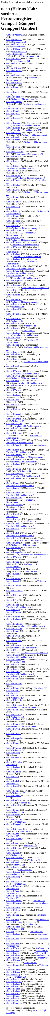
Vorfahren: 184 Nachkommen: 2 (25, 726)
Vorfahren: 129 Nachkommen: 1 (20, 657)
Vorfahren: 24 (30, 326)
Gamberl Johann (13, 354)
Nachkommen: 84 (19, 42)
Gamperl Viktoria (14, 981)
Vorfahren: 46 (17, 321)
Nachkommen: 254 (30, 56)
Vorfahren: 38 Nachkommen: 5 (26, 335)
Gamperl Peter (12, 538)
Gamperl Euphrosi (14, 886)
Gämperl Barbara (14, 156)
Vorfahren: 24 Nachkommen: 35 (20, 273)
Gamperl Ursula (13, 376)
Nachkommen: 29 (19, 51)
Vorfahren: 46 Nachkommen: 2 (35, 287)
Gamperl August (13, 328)
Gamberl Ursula (13, 519)
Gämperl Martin (13, 221)
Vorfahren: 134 (12, 888)
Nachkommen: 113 (20, 47)
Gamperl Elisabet (14, 49)
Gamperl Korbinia (14, 590)
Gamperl (10, 931)
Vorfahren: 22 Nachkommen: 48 (31, 178)
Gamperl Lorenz (13, 59)
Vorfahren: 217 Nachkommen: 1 (34, 652)
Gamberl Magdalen (14, 552)
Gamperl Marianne (14, 1003)
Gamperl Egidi (13, 166)
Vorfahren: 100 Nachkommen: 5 (20, 485)
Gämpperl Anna (13, 63)
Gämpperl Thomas (14, 44)
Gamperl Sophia (13, 795)
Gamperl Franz (13, 271)
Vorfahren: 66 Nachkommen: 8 (30, 383)
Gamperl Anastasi (14, 285)
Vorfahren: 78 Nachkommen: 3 (19, 442)
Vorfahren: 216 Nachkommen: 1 (20, 674)
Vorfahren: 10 (39, 900)
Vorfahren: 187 (24, 803)
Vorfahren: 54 (25, 471)
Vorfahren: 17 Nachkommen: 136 (20, 168)
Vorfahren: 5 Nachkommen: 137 (27, 130)
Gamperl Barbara (14, 39)
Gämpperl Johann (14, 70)
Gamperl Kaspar (13, 660)
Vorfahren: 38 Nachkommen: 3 (25, 462)
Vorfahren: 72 (34, 860)
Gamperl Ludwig (14, 772)
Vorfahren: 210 (42, 948)
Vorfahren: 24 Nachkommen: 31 (25, 240)
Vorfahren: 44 (12, 693)
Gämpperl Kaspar (14, 68)
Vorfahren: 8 (11, 764)
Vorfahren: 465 (32, 924)
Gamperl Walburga (14, 35)
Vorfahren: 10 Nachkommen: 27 (26, 125)
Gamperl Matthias (14, 82)
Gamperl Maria (13, 87)
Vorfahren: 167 (25, 831)
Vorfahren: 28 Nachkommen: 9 (26, 278)
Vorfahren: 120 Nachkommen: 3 (20, 535)
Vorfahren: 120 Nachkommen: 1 (26, 476)
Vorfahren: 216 (18, 750)
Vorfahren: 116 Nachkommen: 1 (25, 545)
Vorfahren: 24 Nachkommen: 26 (25, 302)
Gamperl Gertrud (14, 419)
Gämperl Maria (13, 109)
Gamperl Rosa (12, 776)
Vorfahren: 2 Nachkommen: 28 (24, 99)
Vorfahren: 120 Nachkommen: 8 (20, 495)
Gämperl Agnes (13, 338)
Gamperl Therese (14, 242)
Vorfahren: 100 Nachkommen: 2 (27, 426)
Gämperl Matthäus (14, 202)
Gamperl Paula (13, 958)
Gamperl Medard (14, 299)
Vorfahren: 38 (18, 421)
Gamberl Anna (12, 400)
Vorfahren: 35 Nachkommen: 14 (26, 228)
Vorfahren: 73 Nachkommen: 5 (19, 452)
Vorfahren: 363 (40, 688)
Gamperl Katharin (14, 54)
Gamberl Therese (14, 390)
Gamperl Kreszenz (14, 230)
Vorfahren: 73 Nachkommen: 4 (24, 378)
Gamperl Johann (13, 175)
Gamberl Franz (13, 345)
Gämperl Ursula (13, 132)
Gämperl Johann (13, 128)
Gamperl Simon (13, 970)
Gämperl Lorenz (13, 190)
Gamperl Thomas (14, 180)
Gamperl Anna (12, 92)
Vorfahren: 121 (18, 865)
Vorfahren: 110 (17, 717)
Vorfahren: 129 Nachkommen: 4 (31, 626)
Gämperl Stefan (13, 97)
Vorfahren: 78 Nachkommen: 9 (25, 373)
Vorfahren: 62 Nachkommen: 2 (25, 648)
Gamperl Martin (13, 318)
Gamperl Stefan (13, 185)
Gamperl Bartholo (14, 497)
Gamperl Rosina (13, 714)
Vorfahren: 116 (30, 521)
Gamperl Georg (13, 206)
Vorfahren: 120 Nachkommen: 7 (20, 526)
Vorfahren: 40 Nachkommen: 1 (31, 540)
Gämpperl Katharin (14, 152)
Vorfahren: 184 (17, 812)
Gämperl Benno (13, 140)
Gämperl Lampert (14, 101)
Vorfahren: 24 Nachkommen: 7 (25, 245)
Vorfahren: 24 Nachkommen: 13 (21, 234)
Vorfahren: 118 (17, 874)
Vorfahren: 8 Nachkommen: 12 (30, 154)
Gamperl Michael (14, 276)
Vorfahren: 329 (30, 962)
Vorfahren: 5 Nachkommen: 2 (34, 135)
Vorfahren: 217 (17, 698)
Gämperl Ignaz (13, 113)
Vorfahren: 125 (18, 793)
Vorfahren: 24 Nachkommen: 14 (20, 268)
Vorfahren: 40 (12, 516)
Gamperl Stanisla (14, 459)
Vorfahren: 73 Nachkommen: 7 (31, 457)
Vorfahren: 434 (17, 929)
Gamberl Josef (12, 581)
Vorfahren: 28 (18, 307)
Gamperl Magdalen (14, 414)
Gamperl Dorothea (14, 762)
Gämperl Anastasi (14, 123)
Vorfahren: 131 (19, 884)
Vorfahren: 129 (30, 571)
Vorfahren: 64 (42, 950)
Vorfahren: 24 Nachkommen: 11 (27, 256)
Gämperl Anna (12, 161)
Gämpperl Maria (13, 75)
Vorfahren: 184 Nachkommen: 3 (25, 707)
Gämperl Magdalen (14, 280)
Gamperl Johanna (14, 395)
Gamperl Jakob (13, 450)
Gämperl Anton (13, 118)
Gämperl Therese (14, 247)
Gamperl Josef (12, 137)
